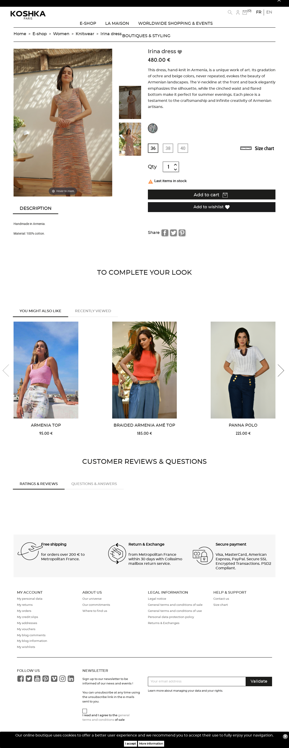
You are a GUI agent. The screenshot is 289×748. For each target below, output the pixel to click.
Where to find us (94, 616)
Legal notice (157, 604)
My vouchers (26, 634)
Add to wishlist (211, 211)
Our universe (92, 604)
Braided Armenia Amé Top (144, 431)
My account (29, 597)
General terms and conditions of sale (175, 610)
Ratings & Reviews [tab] (39, 489)
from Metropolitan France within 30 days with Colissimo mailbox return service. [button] (155, 564)
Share (164, 237)
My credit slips (27, 622)
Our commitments (96, 610)
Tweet (173, 237)
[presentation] (9, 375)
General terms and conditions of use (175, 616)
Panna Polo (243, 431)
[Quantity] (168, 171)
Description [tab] (35, 213)
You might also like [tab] (40, 315)
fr (258, 12)
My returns (25, 610)
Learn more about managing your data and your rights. (185, 696)
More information (151, 743)
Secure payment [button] (231, 549)
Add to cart (211, 199)
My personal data (29, 604)
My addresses (27, 628)
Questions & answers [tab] (94, 489)
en (269, 12)
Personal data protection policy (171, 622)
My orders (24, 616)
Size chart (264, 153)
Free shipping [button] (53, 549)
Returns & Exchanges (163, 628)
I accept (130, 743)
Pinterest (182, 237)
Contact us (221, 604)
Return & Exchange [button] (146, 549)
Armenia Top (46, 431)
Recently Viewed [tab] (93, 315)
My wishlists (26, 652)
